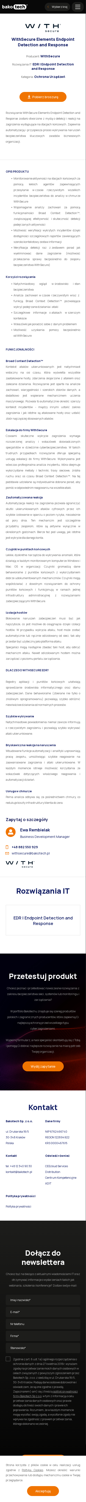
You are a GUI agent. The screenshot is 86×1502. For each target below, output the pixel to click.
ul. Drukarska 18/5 (17, 1132)
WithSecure (50, 56)
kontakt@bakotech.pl (19, 1172)
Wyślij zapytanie (43, 1066)
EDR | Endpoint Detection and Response (52, 66)
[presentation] (40, 1438)
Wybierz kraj (57, 7)
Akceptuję (43, 1491)
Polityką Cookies (32, 1470)
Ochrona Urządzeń (49, 76)
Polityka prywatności (18, 1206)
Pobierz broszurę (43, 97)
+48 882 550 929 (22, 847)
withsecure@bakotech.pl (28, 853)
